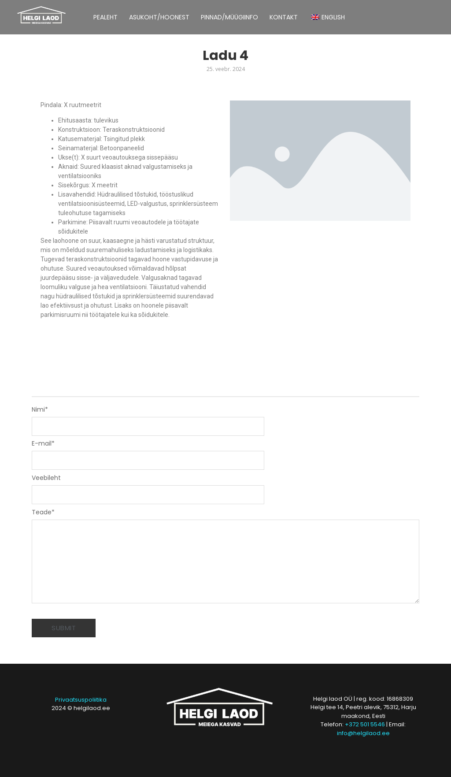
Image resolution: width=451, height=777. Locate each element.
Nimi (40, 409)
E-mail (43, 443)
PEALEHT (105, 17)
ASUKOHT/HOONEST (159, 17)
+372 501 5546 (365, 724)
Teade (43, 512)
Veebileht (46, 478)
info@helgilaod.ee (363, 733)
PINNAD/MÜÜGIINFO (229, 17)
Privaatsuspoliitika (81, 699)
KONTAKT (284, 17)
